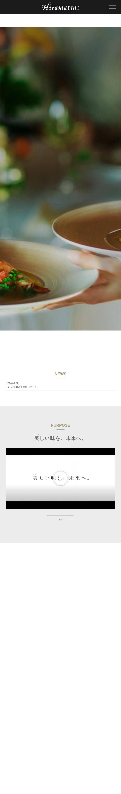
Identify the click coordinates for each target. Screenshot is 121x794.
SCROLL (60, 348)
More (60, 520)
